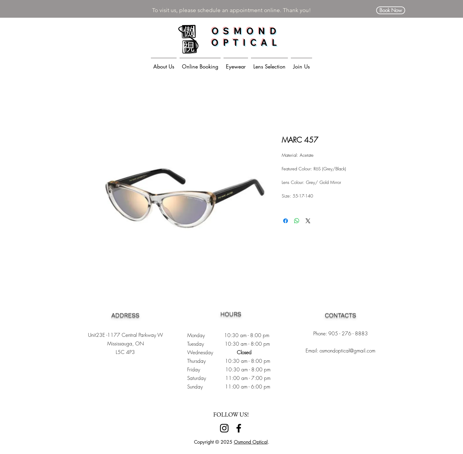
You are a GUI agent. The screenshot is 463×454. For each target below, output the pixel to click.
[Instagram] (224, 428)
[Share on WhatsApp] (296, 220)
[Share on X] (308, 220)
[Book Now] (390, 10)
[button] (236, 64)
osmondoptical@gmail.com (347, 350)
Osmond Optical (251, 442)
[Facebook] (238, 428)
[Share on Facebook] (285, 220)
